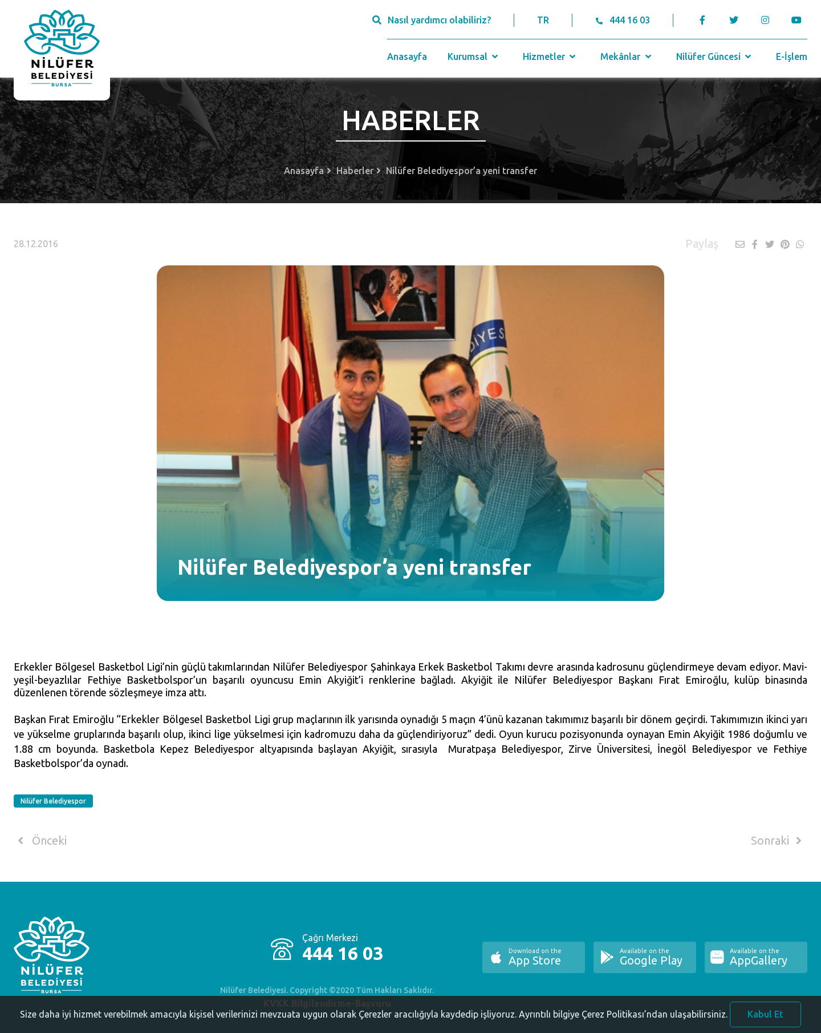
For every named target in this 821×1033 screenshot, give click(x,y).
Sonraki (778, 840)
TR (543, 20)
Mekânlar (626, 56)
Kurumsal (474, 56)
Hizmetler (550, 56)
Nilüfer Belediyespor (53, 801)
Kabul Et (765, 1018)
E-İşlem (791, 56)
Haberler (354, 171)
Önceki (40, 840)
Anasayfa (407, 56)
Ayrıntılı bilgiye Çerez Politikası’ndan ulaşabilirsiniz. (623, 1018)
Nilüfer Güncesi (715, 56)
